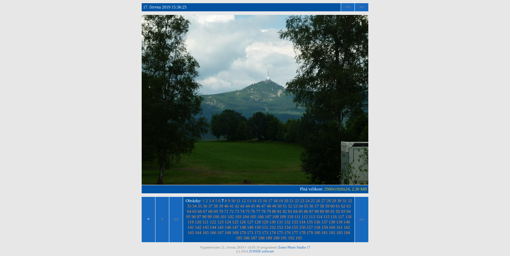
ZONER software (261, 251)
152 (273, 227)
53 (295, 206)
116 (334, 216)
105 (253, 216)
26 (318, 200)
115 (326, 216)
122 (213, 222)
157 (310, 227)
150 (258, 227)
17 (270, 200)
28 (329, 200)
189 (269, 237)
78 (263, 211)
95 (188, 216)
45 (253, 206)
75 (247, 211)
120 (198, 222)
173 (265, 232)
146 (228, 227)
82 (285, 211)
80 (274, 211)
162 (347, 227)
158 (317, 227)
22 (297, 200)
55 (306, 206)
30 (339, 200)
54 (301, 206)
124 (228, 222)
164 (198, 232)
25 (313, 200)
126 (242, 222)
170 (243, 232)
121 (205, 222)
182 (332, 232)
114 (319, 216)
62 (343, 206)
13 (249, 200)
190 (276, 237)
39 (221, 206)
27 (323, 200)
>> (361, 7)
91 (332, 211)
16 (265, 200)
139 (339, 222)
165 (206, 232)
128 (257, 222)
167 (220, 232)
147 (235, 227)
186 (246, 237)
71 (226, 211)
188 (261, 237)
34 (194, 206)
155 (295, 227)
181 (325, 232)
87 (311, 211)
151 (265, 227)
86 (306, 211)
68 (210, 211)
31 (344, 200)
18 (275, 200)
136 (317, 222)
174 (273, 232)
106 (260, 216)
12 (244, 200)
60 (332, 206)
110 (290, 216)
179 (310, 232)
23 (302, 200)
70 (221, 211)
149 (250, 227)
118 (348, 216)
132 (287, 222)
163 (191, 232)
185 (239, 237)
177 (295, 232)
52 (290, 206)
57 (316, 206)
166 (213, 232)
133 (294, 222)
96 (194, 216)
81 (279, 211)
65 (194, 211)
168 (228, 232)
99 (210, 216)
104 (246, 216)
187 (254, 237)
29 (334, 200)
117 (341, 216)
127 (250, 222)
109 (283, 216)
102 (231, 216)
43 (242, 206)
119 (191, 222)
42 (237, 206)
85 (301, 211)
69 (216, 211)
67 (205, 211)
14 (254, 200)
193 (298, 237)
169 (235, 232)
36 (205, 206)
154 (287, 227)
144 (213, 227)
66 (200, 211)
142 (198, 227)
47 (263, 206)
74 (242, 211)
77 (258, 211)
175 (280, 232)
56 (311, 206)
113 (312, 216)
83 (290, 211)
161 (339, 227)
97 (199, 216)
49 (274, 206)
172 (258, 232)
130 (272, 222)
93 (343, 211)
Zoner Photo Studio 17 (294, 247)
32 (350, 200)
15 (259, 200)
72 (232, 211)
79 (269, 211)
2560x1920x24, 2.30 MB (345, 189)
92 (338, 211)
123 (220, 222)
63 (348, 206)
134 (302, 222)
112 (304, 216)
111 (297, 216)
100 (216, 216)
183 (339, 232)
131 (280, 222)
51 (285, 206)
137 (324, 222)
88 (316, 211)
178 (302, 232)
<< (347, 7)
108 (275, 216)
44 (247, 206)
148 (243, 227)
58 (322, 206)
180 (317, 232)
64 (189, 211)
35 (200, 206)
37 (210, 206)
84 (295, 211)
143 (206, 227)
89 (322, 211)
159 (325, 227)
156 (302, 227)
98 (204, 216)
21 (291, 200)
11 (239, 200)
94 (348, 211)
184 (347, 232)
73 (237, 211)
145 (220, 227)
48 (269, 206)
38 (216, 206)
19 (281, 200)
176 (287, 232)
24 (307, 200)
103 (238, 216)
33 (189, 206)
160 (332, 227)
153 (280, 227)
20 (286, 200)
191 (283, 237)
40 (226, 206)
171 (250, 232)
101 (223, 216)
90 (327, 211)
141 (191, 227)
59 (327, 206)
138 (332, 222)
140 (347, 222)
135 (309, 222)
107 (268, 216)
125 (235, 222)
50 (279, 206)
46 (258, 206)
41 (232, 206)
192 (291, 237)
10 (233, 200)
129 (265, 222)
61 (338, 206)
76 (253, 211)
